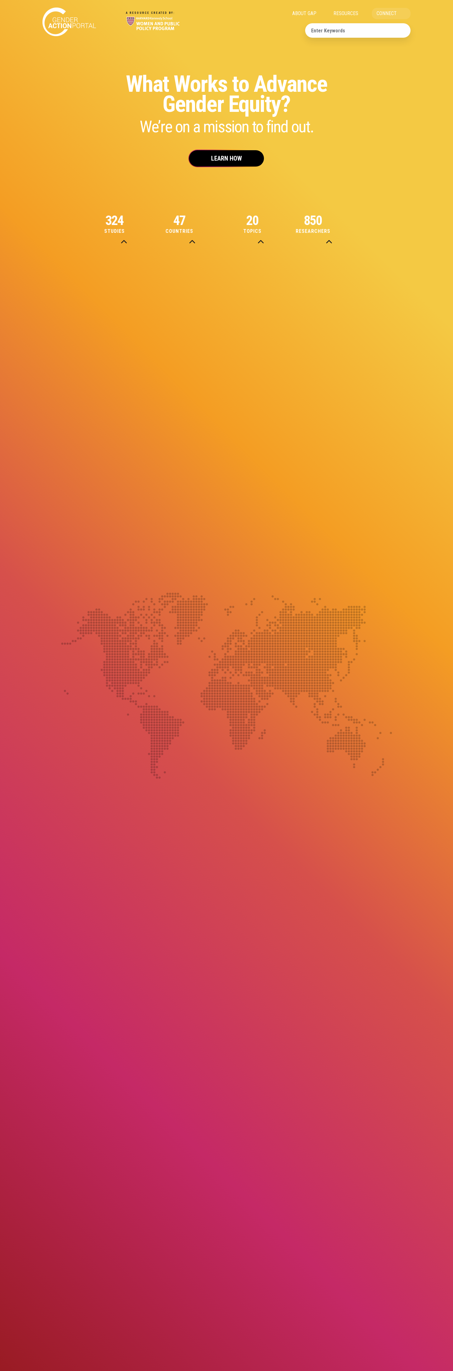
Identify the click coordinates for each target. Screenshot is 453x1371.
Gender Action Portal (69, 22)
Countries (192, 225)
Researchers (329, 225)
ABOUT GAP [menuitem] (304, 13)
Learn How (226, 158)
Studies (124, 225)
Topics (261, 225)
